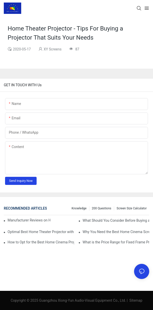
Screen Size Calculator (132, 208)
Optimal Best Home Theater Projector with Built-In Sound (41, 232)
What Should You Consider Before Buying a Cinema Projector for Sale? (116, 220)
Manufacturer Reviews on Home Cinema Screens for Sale (29, 220)
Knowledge (79, 208)
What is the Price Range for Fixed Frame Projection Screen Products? (116, 242)
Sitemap (135, 300)
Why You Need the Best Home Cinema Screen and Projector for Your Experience (116, 232)
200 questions (101, 208)
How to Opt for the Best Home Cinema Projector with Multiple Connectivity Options (41, 242)
